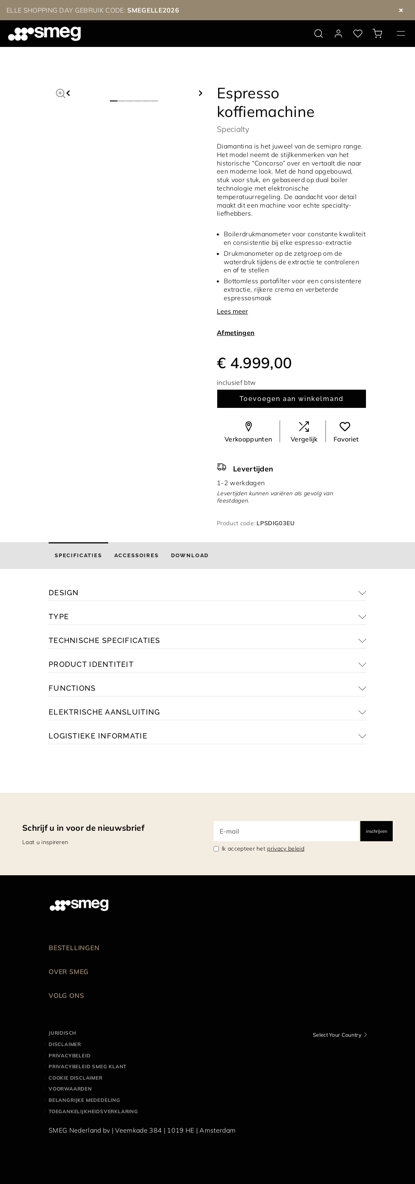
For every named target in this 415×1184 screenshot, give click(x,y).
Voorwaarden (70, 1089)
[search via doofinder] (318, 33)
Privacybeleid (69, 1055)
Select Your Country (337, 1034)
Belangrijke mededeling (84, 1100)
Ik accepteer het (263, 848)
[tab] (78, 555)
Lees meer (232, 311)
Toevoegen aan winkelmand (291, 399)
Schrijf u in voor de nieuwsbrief (83, 828)
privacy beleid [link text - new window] (285, 848)
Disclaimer (65, 1044)
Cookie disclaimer (76, 1078)
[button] (60, 92)
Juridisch (62, 1033)
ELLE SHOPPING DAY (39, 10)
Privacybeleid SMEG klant (87, 1066)
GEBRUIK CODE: (126, 10)
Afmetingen (236, 333)
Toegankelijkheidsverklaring (93, 1111)
